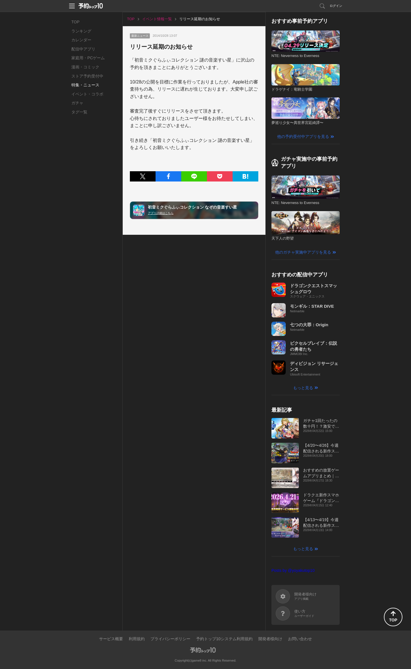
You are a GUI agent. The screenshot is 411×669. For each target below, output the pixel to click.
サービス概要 (111, 639)
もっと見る (303, 388)
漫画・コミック (85, 67)
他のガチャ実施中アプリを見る (303, 252)
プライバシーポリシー (170, 639)
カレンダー (81, 40)
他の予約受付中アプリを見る (303, 136)
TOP (75, 22)
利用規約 (137, 639)
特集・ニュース (85, 85)
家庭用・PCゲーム (88, 58)
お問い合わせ (300, 639)
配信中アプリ (83, 49)
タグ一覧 (79, 112)
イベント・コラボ (87, 94)
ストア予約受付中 (87, 76)
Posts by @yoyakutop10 (293, 570)
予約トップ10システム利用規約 (224, 639)
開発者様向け (270, 639)
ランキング (81, 31)
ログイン (336, 5)
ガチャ (77, 103)
